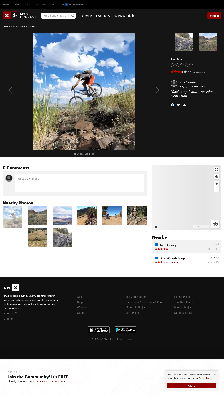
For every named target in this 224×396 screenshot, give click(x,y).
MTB (17, 4)
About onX (10, 313)
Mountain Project (136, 307)
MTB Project (133, 312)
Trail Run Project (184, 302)
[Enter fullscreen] (216, 169)
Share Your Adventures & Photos (145, 302)
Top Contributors (136, 296)
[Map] (186, 197)
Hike (27, 4)
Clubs (80, 312)
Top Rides (119, 15)
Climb (6, 4)
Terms (120, 339)
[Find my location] (216, 176)
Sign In (214, 15)
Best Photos (103, 15)
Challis (31, 26)
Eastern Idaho (18, 26)
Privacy (129, 339)
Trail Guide (86, 15)
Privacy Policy (205, 378)
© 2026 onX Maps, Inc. (103, 339)
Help (80, 302)
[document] (191, 380)
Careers (8, 318)
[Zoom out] (216, 189)
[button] (172, 104)
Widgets (82, 307)
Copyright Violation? (84, 153)
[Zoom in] (216, 183)
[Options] (215, 224)
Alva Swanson (188, 82)
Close (191, 385)
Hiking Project (182, 296)
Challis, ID (204, 86)
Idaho (6, 26)
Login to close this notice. (51, 381)
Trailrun (41, 4)
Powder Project (183, 307)
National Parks (183, 312)
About (80, 296)
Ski (54, 4)
